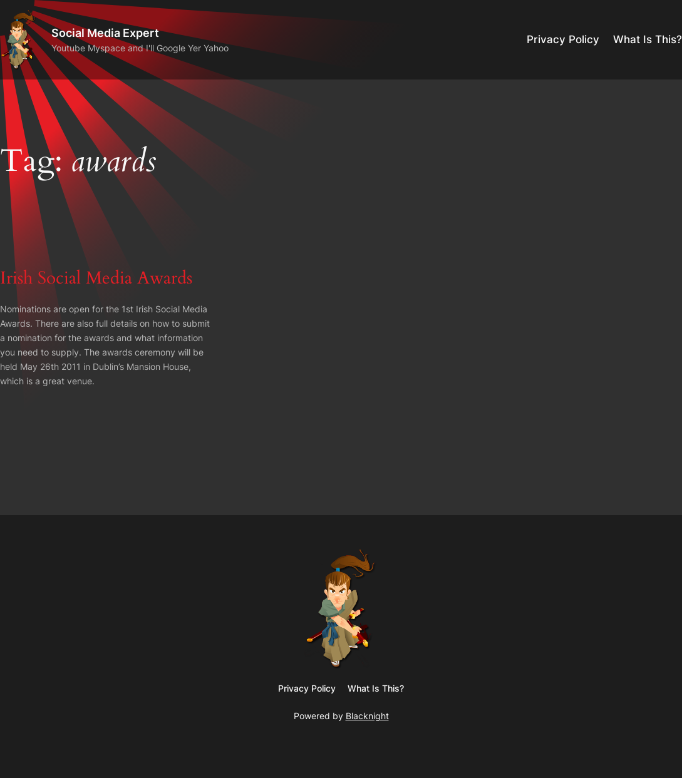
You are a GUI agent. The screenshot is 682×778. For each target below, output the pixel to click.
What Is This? (647, 39)
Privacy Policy (563, 39)
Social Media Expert (105, 32)
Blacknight (367, 715)
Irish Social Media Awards (96, 278)
